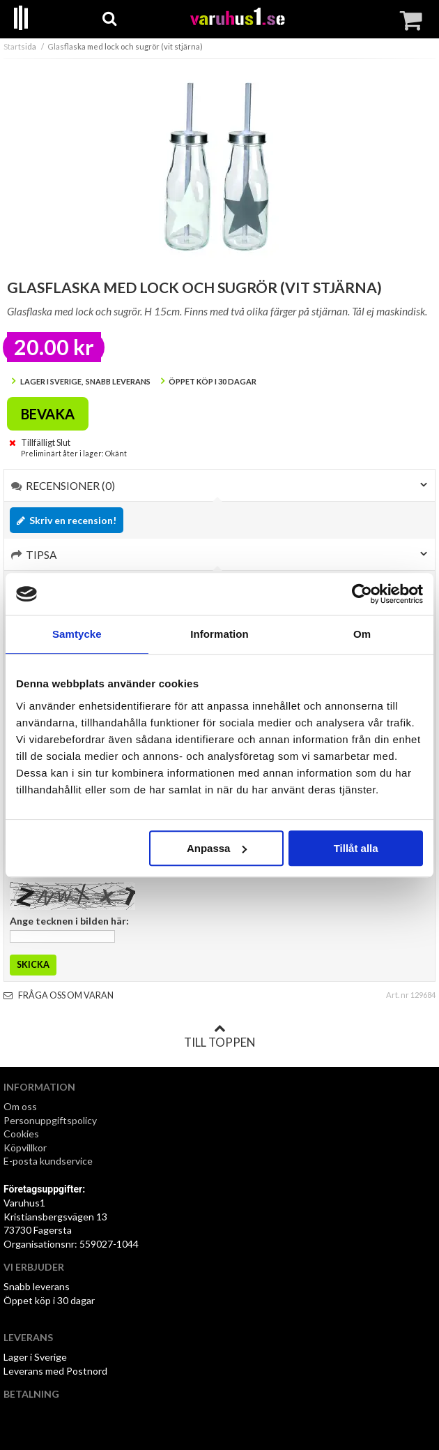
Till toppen (219, 1036)
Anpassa (217, 848)
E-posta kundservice (49, 1161)
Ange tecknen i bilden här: (69, 921)
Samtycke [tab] (77, 634)
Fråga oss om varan (58, 995)
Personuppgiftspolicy (50, 1120)
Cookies (21, 1133)
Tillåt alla (356, 848)
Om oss (20, 1106)
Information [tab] (219, 634)
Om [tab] (362, 634)
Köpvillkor (25, 1147)
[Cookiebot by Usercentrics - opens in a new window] (362, 593)
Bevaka (48, 413)
